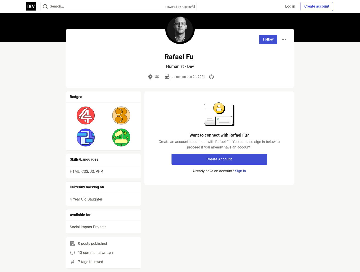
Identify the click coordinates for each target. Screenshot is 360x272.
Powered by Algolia (180, 6)
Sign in (240, 171)
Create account (316, 6)
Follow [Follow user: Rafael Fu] (268, 39)
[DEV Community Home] (31, 6)
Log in (290, 6)
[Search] (45, 6)
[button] (86, 115)
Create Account (219, 159)
